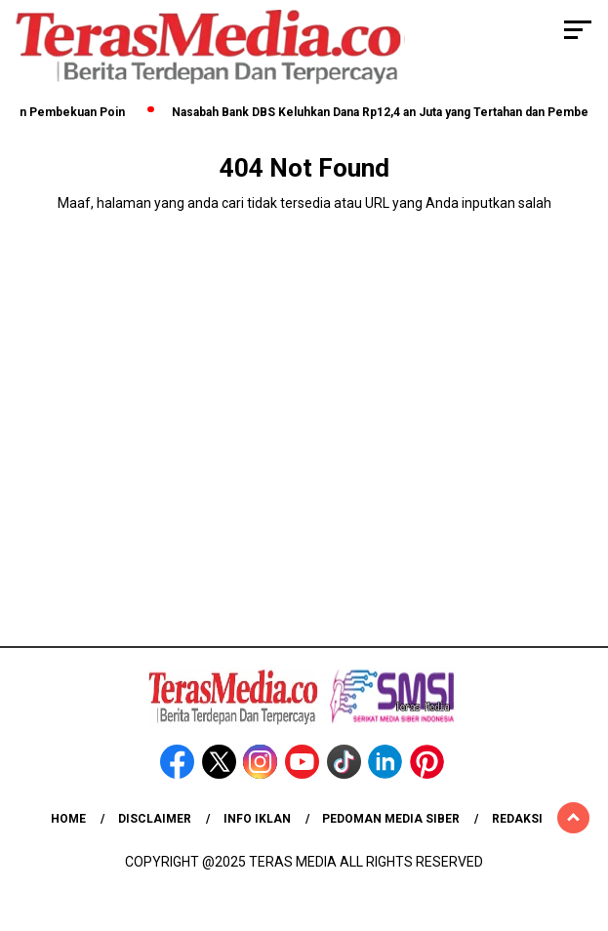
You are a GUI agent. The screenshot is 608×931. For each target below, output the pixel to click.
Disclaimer (154, 819)
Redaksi (517, 819)
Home (68, 819)
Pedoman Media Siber (391, 819)
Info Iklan (257, 819)
